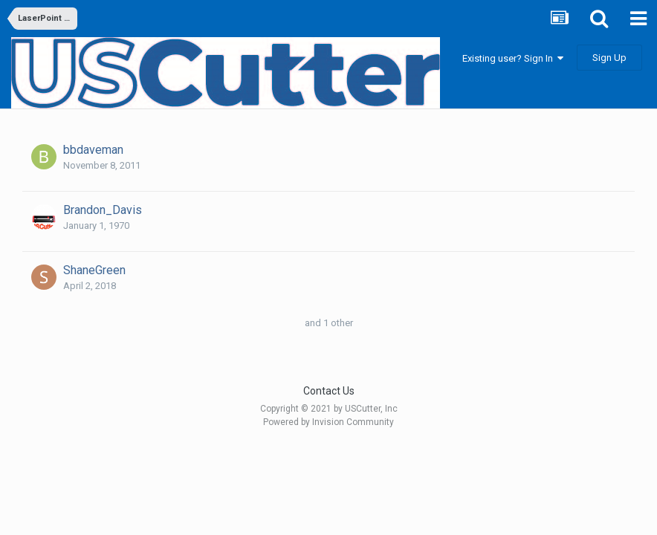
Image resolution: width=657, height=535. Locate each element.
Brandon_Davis (102, 210)
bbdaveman (93, 150)
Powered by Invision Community (328, 422)
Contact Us (329, 391)
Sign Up (609, 57)
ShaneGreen (94, 270)
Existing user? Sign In (512, 58)
